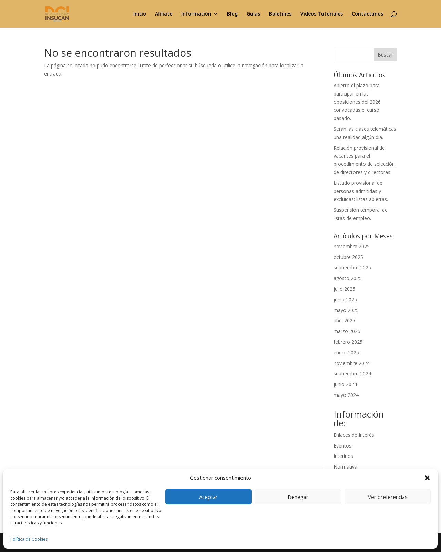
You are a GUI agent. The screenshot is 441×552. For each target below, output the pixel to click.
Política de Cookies (29, 539)
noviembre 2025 (352, 246)
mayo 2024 (346, 395)
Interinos (343, 456)
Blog (232, 14)
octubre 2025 (348, 257)
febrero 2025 (348, 342)
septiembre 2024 (352, 373)
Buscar (385, 54)
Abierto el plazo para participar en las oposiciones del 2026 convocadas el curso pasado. (357, 101)
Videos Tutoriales (321, 14)
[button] (427, 477)
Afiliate (163, 14)
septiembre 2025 (352, 267)
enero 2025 (346, 352)
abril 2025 (344, 320)
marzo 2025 (347, 331)
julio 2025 (344, 288)
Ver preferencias (388, 496)
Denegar (298, 496)
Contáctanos (367, 14)
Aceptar (208, 496)
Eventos (342, 445)
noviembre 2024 (352, 363)
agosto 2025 (348, 278)
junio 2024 (345, 384)
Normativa (345, 466)
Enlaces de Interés (354, 435)
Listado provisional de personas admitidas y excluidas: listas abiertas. (361, 191)
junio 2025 (345, 299)
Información (196, 14)
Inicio (139, 14)
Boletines (280, 14)
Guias (253, 14)
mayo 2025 (346, 310)
